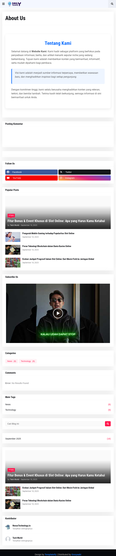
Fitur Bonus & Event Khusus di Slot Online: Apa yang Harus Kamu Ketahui (56, 221)
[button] (3, 3)
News (11, 361)
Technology (28, 361)
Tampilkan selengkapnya (22, 529)
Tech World (17, 538)
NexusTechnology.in (22, 525)
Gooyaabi (76, 554)
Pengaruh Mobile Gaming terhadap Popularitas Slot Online (48, 233)
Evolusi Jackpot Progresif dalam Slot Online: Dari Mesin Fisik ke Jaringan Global (58, 259)
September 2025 (58, 438)
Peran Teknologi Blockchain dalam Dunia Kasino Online (46, 246)
